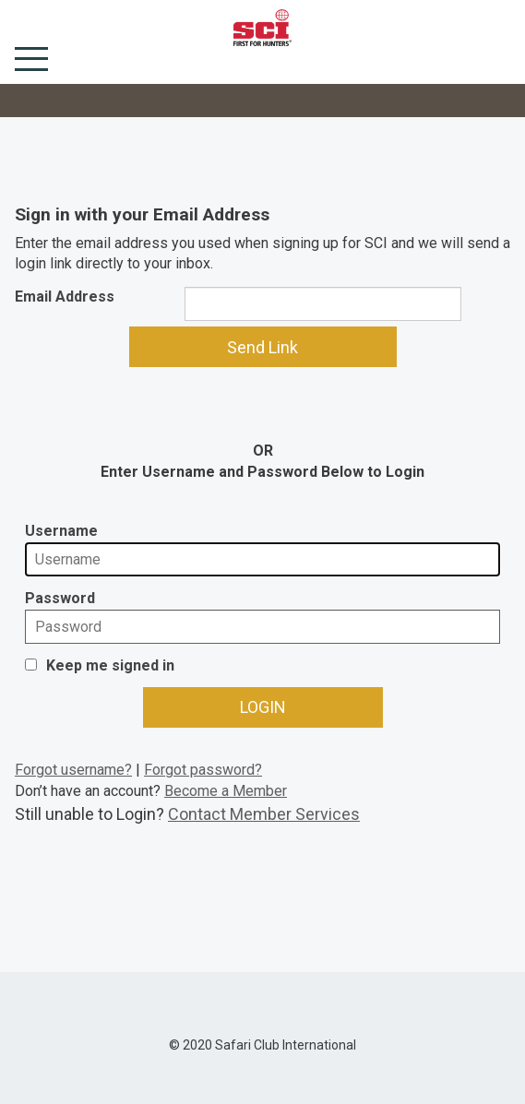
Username (61, 531)
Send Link (262, 347)
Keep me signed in (110, 665)
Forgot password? (203, 769)
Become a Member (225, 791)
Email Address (64, 296)
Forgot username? (73, 769)
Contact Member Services (264, 814)
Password (60, 598)
